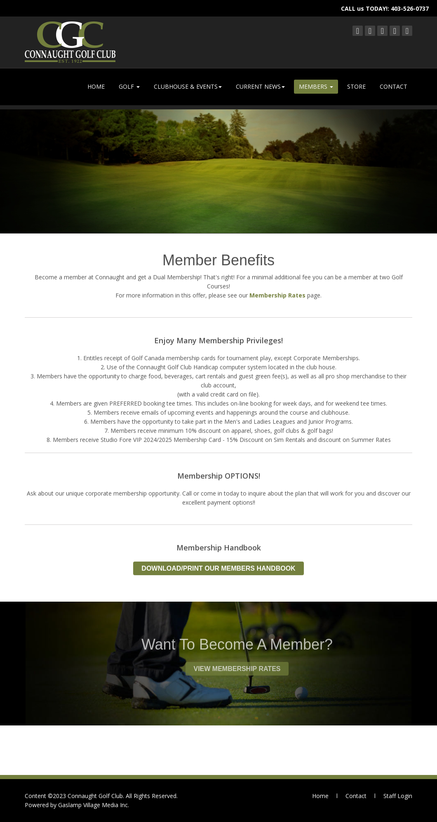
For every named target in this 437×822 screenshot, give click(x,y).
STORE (356, 86)
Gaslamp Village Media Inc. (93, 805)
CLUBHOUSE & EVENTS (188, 86)
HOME (96, 86)
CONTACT (393, 86)
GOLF (129, 86)
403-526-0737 (410, 8)
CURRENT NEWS (260, 86)
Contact (356, 796)
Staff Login (397, 796)
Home (320, 796)
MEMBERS (316, 86)
